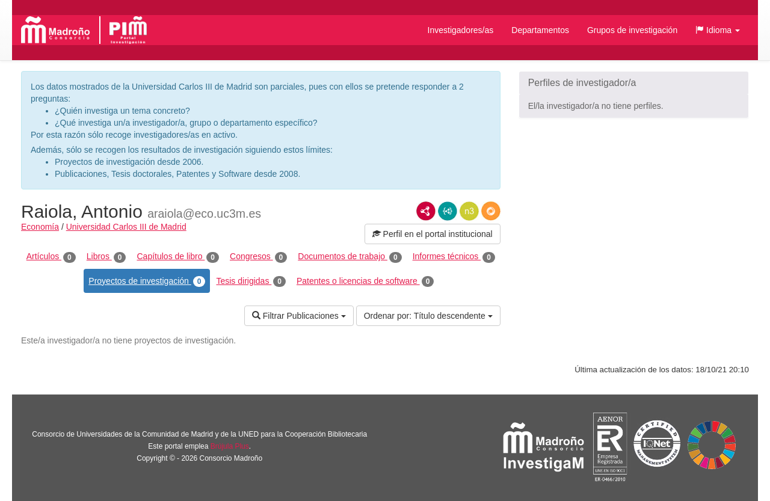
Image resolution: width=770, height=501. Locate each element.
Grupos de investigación (632, 30)
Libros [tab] (106, 256)
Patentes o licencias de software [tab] (365, 281)
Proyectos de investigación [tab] (146, 281)
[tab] (633, 83)
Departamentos (540, 30)
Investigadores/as (461, 30)
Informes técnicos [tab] (454, 256)
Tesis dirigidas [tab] (251, 281)
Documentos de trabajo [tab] (349, 256)
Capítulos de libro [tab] (178, 256)
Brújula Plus (230, 446)
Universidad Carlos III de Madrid (126, 227)
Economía (40, 227)
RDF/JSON (490, 211)
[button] (717, 30)
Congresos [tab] (258, 256)
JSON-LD (447, 211)
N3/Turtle (469, 211)
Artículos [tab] (51, 256)
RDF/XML (426, 211)
